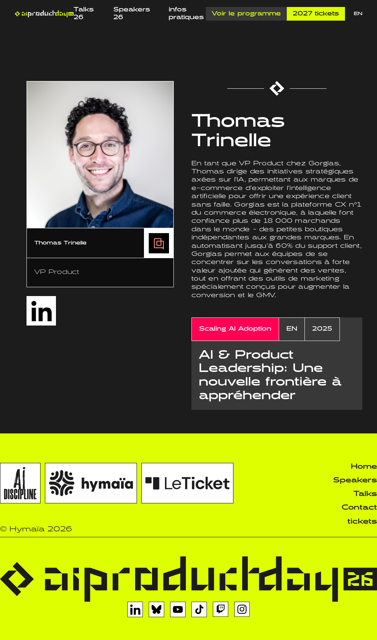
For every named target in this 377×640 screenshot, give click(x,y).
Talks (365, 494)
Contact (359, 507)
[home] (44, 14)
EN (358, 14)
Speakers (355, 480)
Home (364, 467)
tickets (362, 521)
